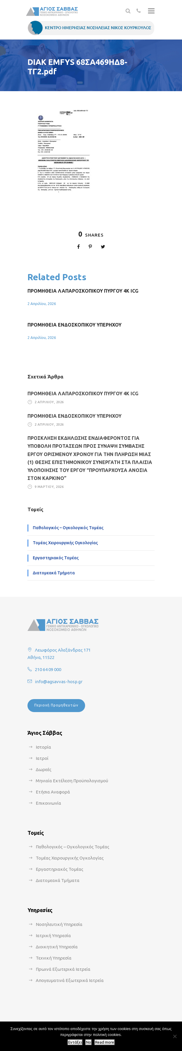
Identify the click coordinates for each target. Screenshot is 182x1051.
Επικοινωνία (48, 803)
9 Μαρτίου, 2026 (49, 486)
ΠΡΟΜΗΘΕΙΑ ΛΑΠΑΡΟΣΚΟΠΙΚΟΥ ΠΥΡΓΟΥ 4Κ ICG (82, 291)
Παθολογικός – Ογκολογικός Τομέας (68, 527)
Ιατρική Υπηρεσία (53, 935)
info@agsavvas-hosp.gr (58, 681)
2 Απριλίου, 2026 (41, 303)
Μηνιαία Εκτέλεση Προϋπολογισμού (72, 780)
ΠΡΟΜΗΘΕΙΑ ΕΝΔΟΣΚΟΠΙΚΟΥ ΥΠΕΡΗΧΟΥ (74, 324)
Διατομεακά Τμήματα (54, 572)
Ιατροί (42, 758)
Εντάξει (75, 1042)
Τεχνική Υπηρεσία (54, 957)
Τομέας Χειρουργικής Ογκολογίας (65, 542)
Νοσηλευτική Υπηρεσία (59, 924)
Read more (104, 1042)
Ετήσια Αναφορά (53, 791)
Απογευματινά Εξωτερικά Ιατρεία (70, 980)
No (88, 1042)
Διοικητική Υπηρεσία (57, 946)
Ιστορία (43, 747)
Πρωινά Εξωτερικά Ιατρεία (63, 969)
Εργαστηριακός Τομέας (56, 557)
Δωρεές (43, 769)
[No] (175, 1036)
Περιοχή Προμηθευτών (56, 705)
